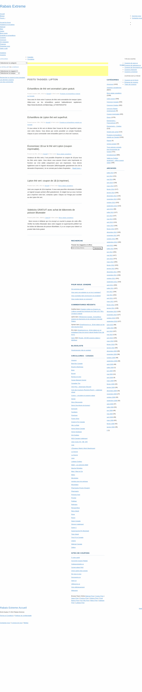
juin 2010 (110, 331)
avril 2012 (110, 258)
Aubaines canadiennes (114, 87)
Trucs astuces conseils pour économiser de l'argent (114, 149)
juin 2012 (110, 252)
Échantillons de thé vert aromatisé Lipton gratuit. (51, 88)
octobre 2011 (111, 278)
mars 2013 (110, 225)
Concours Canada (112, 102)
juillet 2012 (110, 248)
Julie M (47, 217)
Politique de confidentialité (23, 615)
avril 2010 (110, 338)
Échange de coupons (131, 82)
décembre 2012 (112, 232)
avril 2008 (110, 417)
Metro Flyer (94, 600)
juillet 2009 (110, 367)
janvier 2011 (111, 308)
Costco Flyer (100, 596)
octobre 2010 (111, 318)
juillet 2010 (110, 328)
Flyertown (74, 415)
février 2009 (110, 384)
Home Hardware (76, 432)
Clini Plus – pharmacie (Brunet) (81, 387)
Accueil (2, 14)
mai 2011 (110, 295)
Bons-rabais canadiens (64, 154)
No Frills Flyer (84, 600)
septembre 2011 (112, 282)
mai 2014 (110, 179)
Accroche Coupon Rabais (79, 561)
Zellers (73, 547)
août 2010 (110, 325)
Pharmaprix (75, 491)
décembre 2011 (112, 272)
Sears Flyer (75, 598)
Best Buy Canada (76, 363)
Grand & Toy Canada (78, 422)
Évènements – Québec (114, 126)
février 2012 (110, 265)
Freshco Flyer (84, 598)
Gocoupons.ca (76, 577)
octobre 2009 (111, 357)
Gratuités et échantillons (7, 35)
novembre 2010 (112, 315)
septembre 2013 (112, 206)
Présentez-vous (5, 46)
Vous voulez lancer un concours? (81, 299)
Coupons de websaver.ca (132, 65)
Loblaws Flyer (80, 603)
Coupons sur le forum (131, 80)
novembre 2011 (112, 275)
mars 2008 (110, 420)
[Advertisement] (67, 63)
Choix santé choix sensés (79, 571)
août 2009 (110, 364)
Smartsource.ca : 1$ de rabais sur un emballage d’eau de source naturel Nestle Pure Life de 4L (87, 332)
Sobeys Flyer (94, 598)
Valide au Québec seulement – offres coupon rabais (115, 160)
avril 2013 (110, 222)
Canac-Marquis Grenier (78, 380)
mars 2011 (110, 301)
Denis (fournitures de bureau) (80, 405)
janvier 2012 (111, 268)
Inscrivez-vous (136, 16)
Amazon (74, 360)
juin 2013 (110, 216)
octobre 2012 (111, 239)
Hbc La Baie (75, 425)
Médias (26, 623)
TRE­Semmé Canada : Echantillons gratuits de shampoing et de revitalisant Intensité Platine (86, 319)
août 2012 (110, 245)
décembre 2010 (112, 311)
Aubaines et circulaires (7, 24)
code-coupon (111, 99)
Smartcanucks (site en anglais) (81, 350)
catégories (4, 59)
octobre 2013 (111, 202)
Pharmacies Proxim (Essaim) (80, 488)
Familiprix (74, 412)
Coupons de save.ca (131, 63)
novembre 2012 (112, 235)
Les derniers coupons (7, 80)
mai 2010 (110, 334)
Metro (73, 475)
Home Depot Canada (78, 428)
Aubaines (3, 53)
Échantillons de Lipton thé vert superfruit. (47, 117)
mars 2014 (110, 186)
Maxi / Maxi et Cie (77, 471)
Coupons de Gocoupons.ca (133, 67)
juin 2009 (110, 371)
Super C (74, 527)
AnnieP (48, 93)
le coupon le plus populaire (12, 77)
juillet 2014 (110, 173)
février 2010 (110, 344)
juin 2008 (110, 410)
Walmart (2, 27)
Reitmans (74, 504)
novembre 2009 (112, 354)
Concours (3, 40)
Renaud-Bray (75, 508)
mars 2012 (110, 262)
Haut (140, 608)
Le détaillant (4, 67)
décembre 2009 (112, 351)
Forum (2, 18)
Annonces (110, 84)
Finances (3, 44)
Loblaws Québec (76, 461)
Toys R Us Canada (77, 537)
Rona (73, 514)
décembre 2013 (112, 196)
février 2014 (110, 189)
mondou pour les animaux (79, 481)
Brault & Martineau (77, 367)
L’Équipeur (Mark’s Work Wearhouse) (83, 448)
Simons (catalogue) (77, 524)
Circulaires (30, 59)
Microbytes (74, 478)
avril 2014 (110, 182)
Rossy (73, 518)
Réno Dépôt (75, 511)
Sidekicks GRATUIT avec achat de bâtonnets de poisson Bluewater (51, 211)
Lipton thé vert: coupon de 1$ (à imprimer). (48, 180)
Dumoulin (74, 409)
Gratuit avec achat (112, 132)
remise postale (111, 144)
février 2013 (110, 229)
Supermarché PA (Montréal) (80, 531)
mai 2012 (110, 255)
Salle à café (4, 48)
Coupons (3, 37)
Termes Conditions (7, 615)
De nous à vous (76, 574)
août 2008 (110, 404)
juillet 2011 (110, 288)
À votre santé (75, 557)
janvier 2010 (111, 348)
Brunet (73, 373)
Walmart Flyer (89, 596)
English (122, 65)
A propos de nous (16, 623)
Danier (73, 399)
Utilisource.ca (75, 584)
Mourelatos (74, 484)
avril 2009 (110, 377)
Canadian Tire (75, 383)
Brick (72, 370)
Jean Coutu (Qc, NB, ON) (79, 442)
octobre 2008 (111, 397)
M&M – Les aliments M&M (79, 465)
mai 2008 (110, 414)
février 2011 (110, 305)
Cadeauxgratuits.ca (77, 564)
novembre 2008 (112, 394)
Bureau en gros (76, 377)
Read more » (76, 168)
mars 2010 (110, 341)
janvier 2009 (111, 387)
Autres (2, 31)
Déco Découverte (76, 402)
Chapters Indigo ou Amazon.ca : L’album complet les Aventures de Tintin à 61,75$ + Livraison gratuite (87, 311)
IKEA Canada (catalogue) (79, 438)
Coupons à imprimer (130, 72)
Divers (109, 117)
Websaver (74, 590)
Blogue (2, 16)
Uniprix (73, 541)
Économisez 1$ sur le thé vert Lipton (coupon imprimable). (49, 147)
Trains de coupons (130, 84)
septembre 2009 (112, 361)
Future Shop (75, 418)
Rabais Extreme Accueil (13, 607)
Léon (72, 458)
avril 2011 (110, 298)
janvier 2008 (111, 427)
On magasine (4, 42)
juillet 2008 (110, 407)
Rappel (109, 140)
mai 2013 (110, 219)
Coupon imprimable (113, 114)
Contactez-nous (137, 18)
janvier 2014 (111, 192)
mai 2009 (110, 374)
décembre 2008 (112, 391)
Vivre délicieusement (78, 587)
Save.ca (73, 580)
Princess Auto (75, 494)
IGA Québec (75, 435)
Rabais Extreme (13, 6)
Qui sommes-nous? (77, 289)
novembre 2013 (112, 199)
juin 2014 (110, 176)
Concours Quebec (112, 105)
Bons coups (4, 33)
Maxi (1, 29)
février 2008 (110, 424)
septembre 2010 (112, 321)
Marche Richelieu (76, 468)
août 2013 (110, 209)
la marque (15, 67)
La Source (74, 451)
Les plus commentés (6, 82)
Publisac (74, 501)
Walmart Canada (76, 544)
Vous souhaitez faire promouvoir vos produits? (86, 296)
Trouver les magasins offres (81, 245)
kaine (73, 338)
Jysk (72, 445)
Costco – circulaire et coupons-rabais (83, 395)
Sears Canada (75, 521)
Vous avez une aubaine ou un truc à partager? (86, 292)
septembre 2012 (112, 242)
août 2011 (110, 285)
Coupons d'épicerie (130, 69)
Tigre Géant (75, 534)
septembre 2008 (112, 400)
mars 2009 (110, 381)
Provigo (73, 498)
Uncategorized (111, 155)
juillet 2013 (110, 212)
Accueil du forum (5, 22)
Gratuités (30, 57)
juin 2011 (110, 291)
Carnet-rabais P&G (77, 567)
